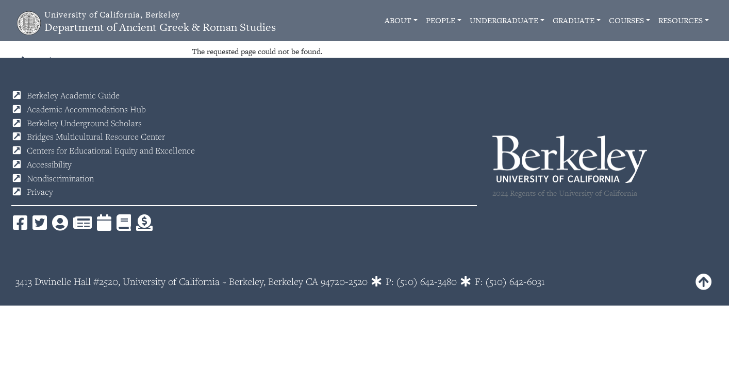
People (440, 20)
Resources (680, 20)
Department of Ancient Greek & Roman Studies (160, 22)
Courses (626, 20)
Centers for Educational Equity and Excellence (111, 150)
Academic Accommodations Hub (86, 109)
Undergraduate (504, 20)
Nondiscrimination (60, 178)
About (398, 20)
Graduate (573, 20)
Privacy (40, 191)
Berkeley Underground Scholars (84, 123)
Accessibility (49, 164)
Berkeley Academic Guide (73, 95)
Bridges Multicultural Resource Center (96, 136)
